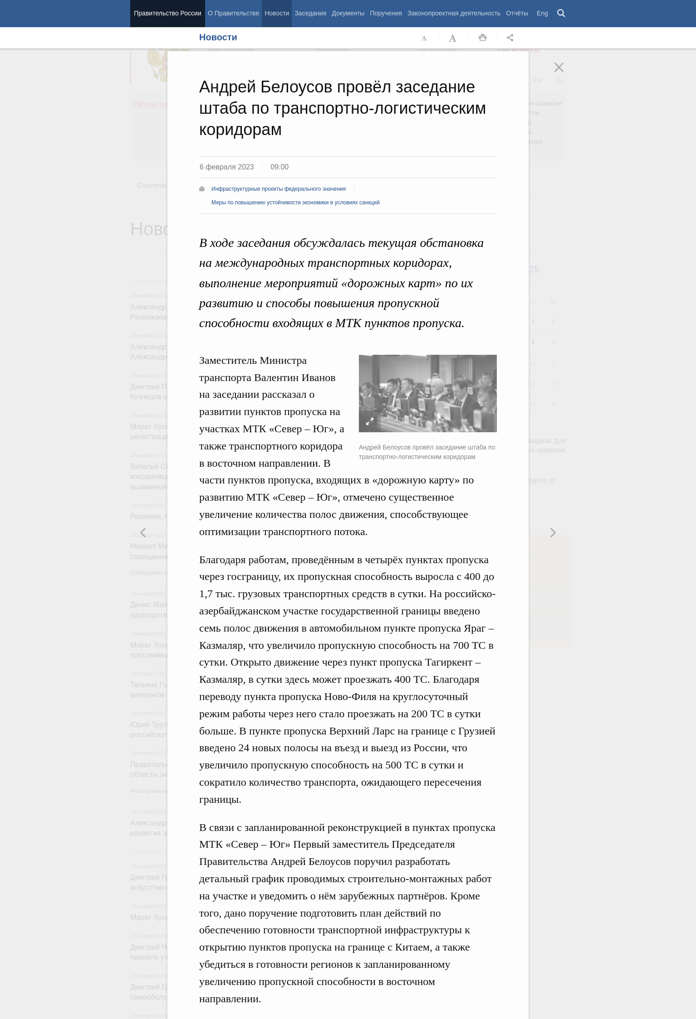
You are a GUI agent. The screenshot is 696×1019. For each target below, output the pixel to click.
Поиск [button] (562, 13)
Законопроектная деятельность (453, 13)
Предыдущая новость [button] (552, 532)
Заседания (310, 13)
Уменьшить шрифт (425, 38)
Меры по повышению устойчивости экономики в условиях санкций (295, 202)
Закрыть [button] (565, 73)
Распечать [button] (483, 38)
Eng (542, 13)
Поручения (386, 13)
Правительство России (167, 13)
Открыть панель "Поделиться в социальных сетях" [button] (512, 38)
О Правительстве (233, 13)
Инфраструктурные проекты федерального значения (278, 189)
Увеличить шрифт (454, 38)
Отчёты (517, 13)
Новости (277, 13)
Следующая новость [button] (143, 532)
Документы (348, 13)
